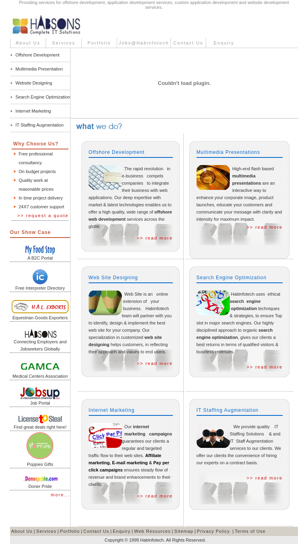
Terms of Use (250, 531)
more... (60, 494)
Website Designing (34, 83)
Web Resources (152, 531)
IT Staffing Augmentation (40, 125)
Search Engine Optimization (43, 97)
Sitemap (183, 531)
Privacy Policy (213, 531)
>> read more (155, 238)
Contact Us (188, 42)
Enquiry (224, 42)
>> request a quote (43, 215)
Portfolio (99, 42)
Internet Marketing (33, 111)
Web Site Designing (113, 277)
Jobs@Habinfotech (144, 42)
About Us (28, 42)
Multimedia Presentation (39, 68)
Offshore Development (38, 54)
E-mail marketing (130, 462)
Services (63, 42)
